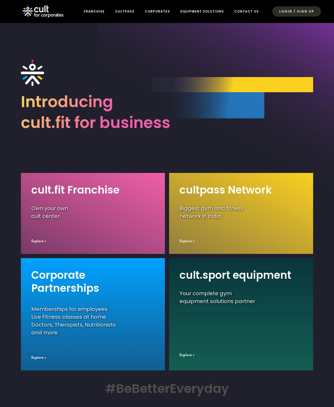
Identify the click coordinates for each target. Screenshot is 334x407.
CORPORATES (157, 11)
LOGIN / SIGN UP (296, 11)
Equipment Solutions (202, 11)
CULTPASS (124, 11)
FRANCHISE (94, 11)
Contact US (250, 11)
